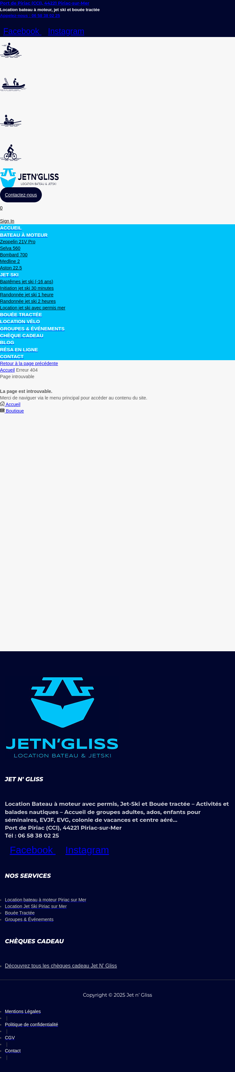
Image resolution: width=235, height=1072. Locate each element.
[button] (21, 194)
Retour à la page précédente (29, 363)
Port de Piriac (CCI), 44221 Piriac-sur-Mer (44, 3)
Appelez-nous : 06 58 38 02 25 (30, 15)
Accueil (7, 370)
